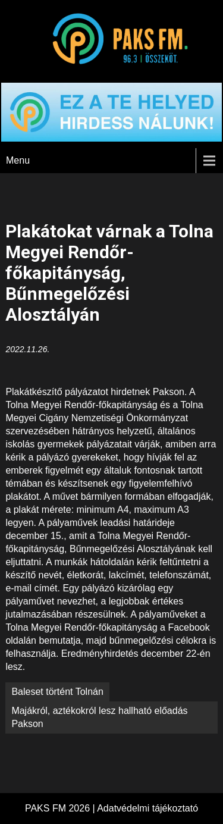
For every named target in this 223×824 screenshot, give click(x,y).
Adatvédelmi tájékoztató (147, 808)
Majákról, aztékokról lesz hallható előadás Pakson (99, 717)
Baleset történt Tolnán (57, 692)
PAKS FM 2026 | (61, 808)
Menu (18, 160)
